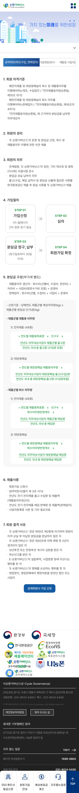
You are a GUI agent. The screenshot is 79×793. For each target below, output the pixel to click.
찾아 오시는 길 (42, 712)
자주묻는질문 (58, 779)
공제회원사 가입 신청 (40, 588)
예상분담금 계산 (41, 781)
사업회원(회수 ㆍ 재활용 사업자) (58, 62)
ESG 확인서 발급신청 (8, 781)
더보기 (66, 750)
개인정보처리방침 (14, 712)
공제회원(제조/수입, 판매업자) (21, 62)
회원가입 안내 (25, 781)
